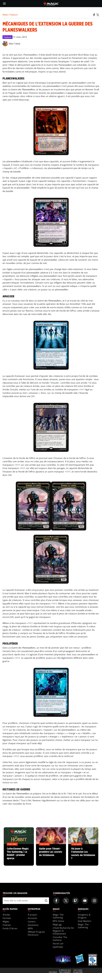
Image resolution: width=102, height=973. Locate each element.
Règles (6, 921)
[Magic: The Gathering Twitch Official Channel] (75, 900)
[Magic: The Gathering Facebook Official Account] (56, 900)
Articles (6, 914)
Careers (32, 921)
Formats (7, 918)
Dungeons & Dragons (84, 916)
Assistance (33, 925)
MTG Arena (58, 921)
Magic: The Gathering (58, 916)
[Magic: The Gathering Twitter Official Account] (66, 900)
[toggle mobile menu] (4, 3)
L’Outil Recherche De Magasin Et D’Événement (63, 930)
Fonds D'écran (10, 928)
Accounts (32, 918)
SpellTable (58, 946)
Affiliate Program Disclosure (36, 933)
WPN (30, 928)
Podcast (7, 925)
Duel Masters (84, 921)
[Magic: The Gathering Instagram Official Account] (94, 900)
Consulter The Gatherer (60, 939)
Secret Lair (58, 943)
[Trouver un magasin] (46, 900)
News (5, 14)
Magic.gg (57, 924)
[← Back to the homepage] (51, 3)
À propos (32, 914)
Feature (14, 14)
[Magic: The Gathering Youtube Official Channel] (85, 900)
